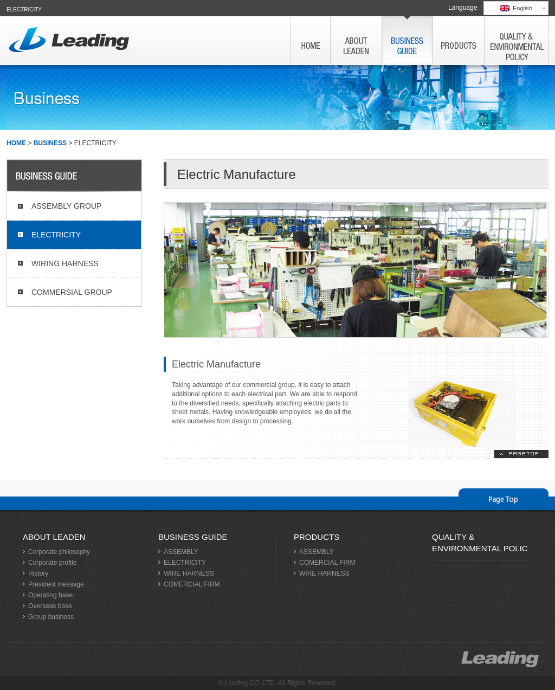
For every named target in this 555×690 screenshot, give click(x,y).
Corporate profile (52, 562)
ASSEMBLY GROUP (66, 206)
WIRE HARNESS (189, 573)
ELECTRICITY (56, 234)
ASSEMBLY (181, 552)
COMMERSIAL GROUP (71, 292)
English (516, 8)
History (38, 573)
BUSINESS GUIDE (193, 536)
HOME (16, 143)
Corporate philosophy (59, 552)
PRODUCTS (316, 536)
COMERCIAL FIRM (192, 584)
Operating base (50, 595)
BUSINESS (50, 143)
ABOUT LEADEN (54, 536)
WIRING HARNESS (65, 263)
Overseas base (50, 606)
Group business (51, 617)
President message (56, 584)
